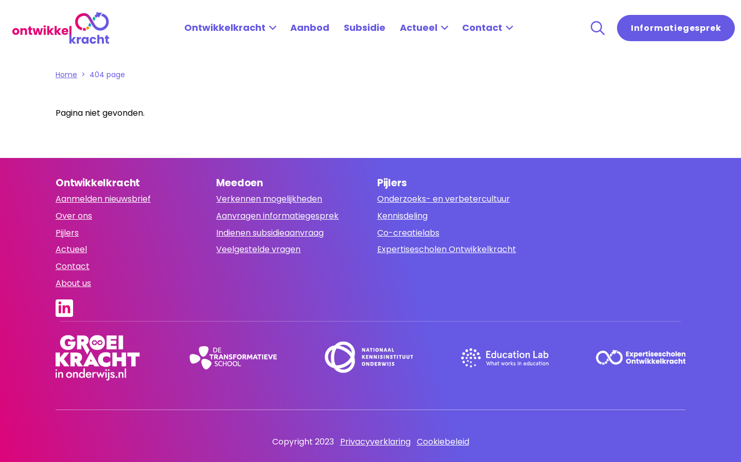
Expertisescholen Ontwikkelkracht (446, 249)
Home (66, 74)
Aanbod (309, 27)
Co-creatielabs (408, 233)
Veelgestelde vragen (258, 249)
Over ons (74, 216)
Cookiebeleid (443, 442)
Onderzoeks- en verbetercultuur (443, 199)
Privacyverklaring (375, 442)
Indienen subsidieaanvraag (270, 233)
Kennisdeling (402, 216)
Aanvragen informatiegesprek (277, 216)
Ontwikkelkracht (225, 27)
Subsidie (364, 27)
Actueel (418, 27)
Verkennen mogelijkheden (269, 199)
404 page (107, 74)
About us (73, 283)
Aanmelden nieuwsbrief (103, 199)
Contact (482, 27)
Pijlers (67, 233)
